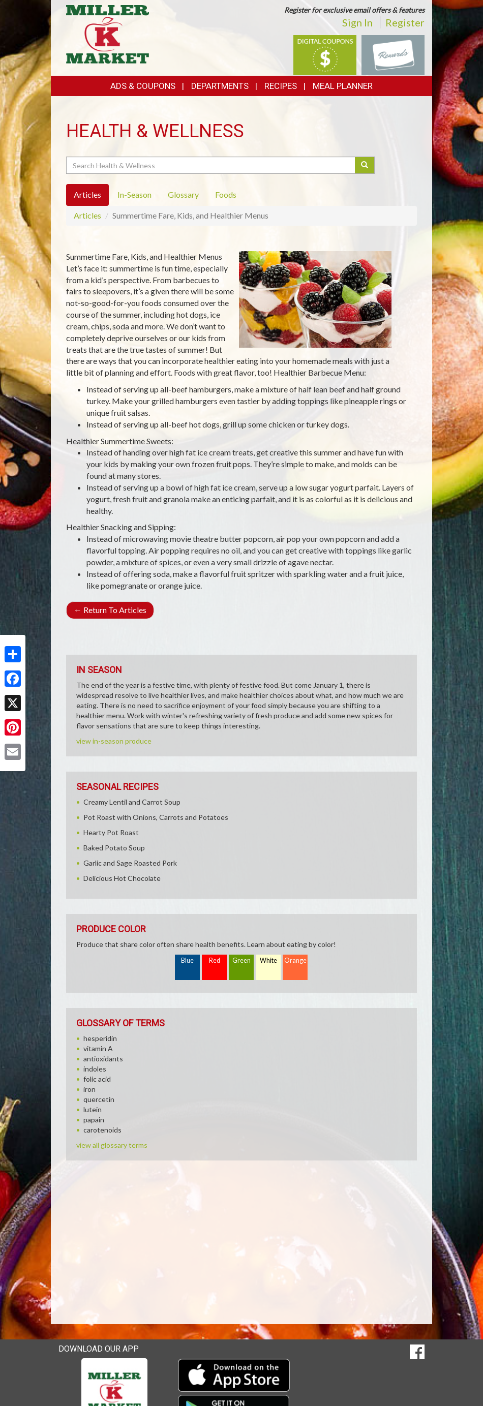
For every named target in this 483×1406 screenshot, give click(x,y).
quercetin (98, 1099)
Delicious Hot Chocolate (122, 878)
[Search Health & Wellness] (211, 165)
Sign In (357, 22)
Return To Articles (110, 610)
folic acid (97, 1079)
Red (214, 960)
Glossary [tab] (183, 194)
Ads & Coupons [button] (142, 86)
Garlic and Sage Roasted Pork (130, 863)
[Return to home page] (107, 33)
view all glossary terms (111, 1145)
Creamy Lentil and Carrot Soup (131, 802)
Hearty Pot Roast (111, 832)
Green (241, 960)
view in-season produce (114, 741)
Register (405, 22)
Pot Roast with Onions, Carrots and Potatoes (155, 817)
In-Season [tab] (134, 194)
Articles (87, 215)
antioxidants (103, 1058)
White (268, 960)
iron (89, 1089)
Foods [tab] (225, 194)
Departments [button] (220, 86)
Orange (295, 960)
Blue (187, 960)
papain (93, 1119)
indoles (94, 1068)
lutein (92, 1109)
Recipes (280, 86)
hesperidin (100, 1038)
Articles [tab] (87, 194)
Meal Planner (343, 86)
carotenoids (102, 1129)
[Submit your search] (365, 165)
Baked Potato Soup (114, 847)
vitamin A (98, 1048)
